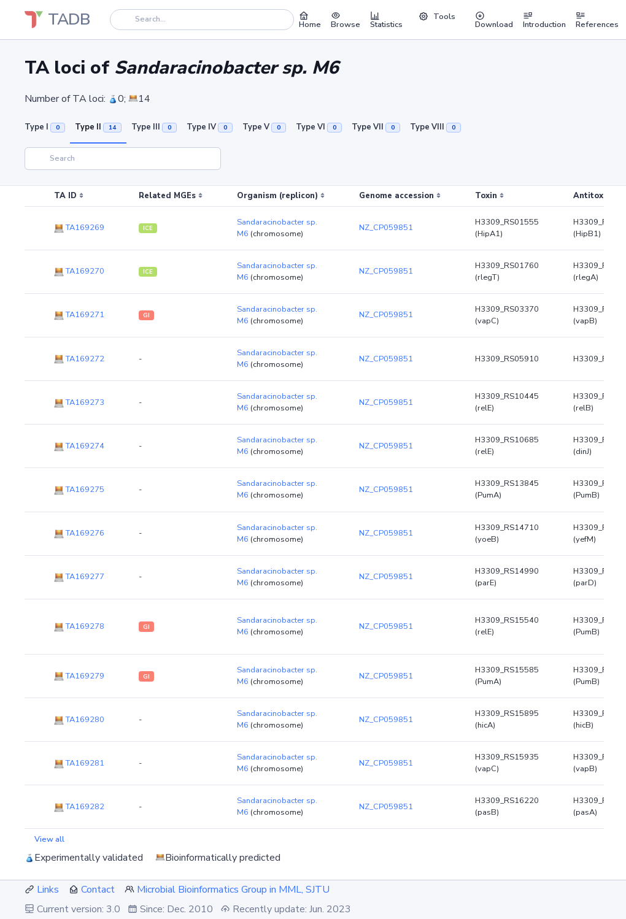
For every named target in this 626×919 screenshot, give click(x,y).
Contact (98, 889)
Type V (264, 127)
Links (48, 889)
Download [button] (494, 19)
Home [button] (310, 19)
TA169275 (79, 489)
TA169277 (79, 576)
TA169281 (79, 763)
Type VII (376, 127)
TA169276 (79, 533)
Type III (154, 127)
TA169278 (79, 626)
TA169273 (79, 402)
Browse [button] (345, 19)
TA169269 (79, 227)
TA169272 (79, 358)
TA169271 (79, 314)
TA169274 (79, 446)
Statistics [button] (386, 19)
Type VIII (435, 127)
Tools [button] (437, 16)
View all (49, 839)
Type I (45, 127)
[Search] (202, 19)
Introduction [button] (544, 19)
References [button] (597, 19)
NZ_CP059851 (386, 227)
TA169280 (79, 719)
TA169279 (79, 676)
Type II (98, 127)
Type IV (210, 127)
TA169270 (79, 271)
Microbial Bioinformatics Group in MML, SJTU (233, 889)
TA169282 (79, 806)
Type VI (319, 127)
